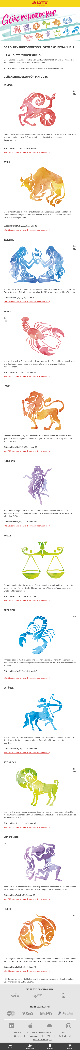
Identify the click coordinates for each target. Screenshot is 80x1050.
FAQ (48, 1036)
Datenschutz (18, 1032)
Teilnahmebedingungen (42, 1032)
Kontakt (64, 1032)
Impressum (33, 1036)
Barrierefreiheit (65, 1036)
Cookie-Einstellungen (42, 1039)
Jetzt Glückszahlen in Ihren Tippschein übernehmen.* (27, 152)
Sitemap (17, 1036)
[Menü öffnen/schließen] (10, 1046)
